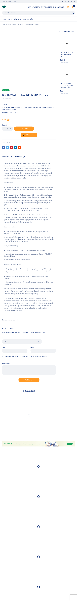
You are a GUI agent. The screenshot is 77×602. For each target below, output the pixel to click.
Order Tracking (6, 1)
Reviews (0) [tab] (20, 156)
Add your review (6, 98)
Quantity (5, 125)
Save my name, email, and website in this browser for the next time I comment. (24, 356)
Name (4, 347)
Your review (6, 363)
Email (32, 347)
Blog (15, 1)
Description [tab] (7, 156)
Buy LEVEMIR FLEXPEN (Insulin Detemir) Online (67, 85)
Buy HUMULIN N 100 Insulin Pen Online (67, 55)
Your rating (5, 338)
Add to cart (24, 128)
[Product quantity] (7, 129)
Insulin (9, 24)
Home (3, 24)
